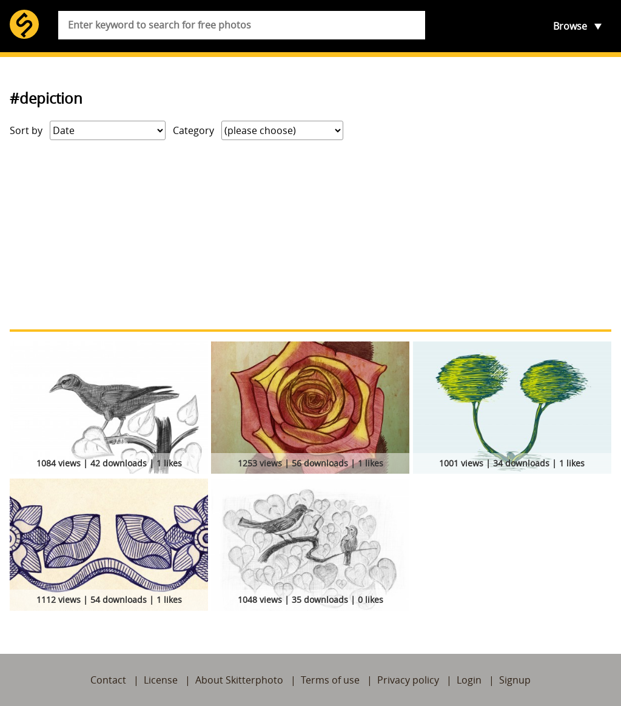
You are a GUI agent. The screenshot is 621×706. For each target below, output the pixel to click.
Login (469, 680)
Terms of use (330, 680)
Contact (108, 680)
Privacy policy (408, 680)
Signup (515, 680)
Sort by (26, 130)
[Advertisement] (310, 235)
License (161, 680)
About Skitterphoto (239, 680)
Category (193, 130)
